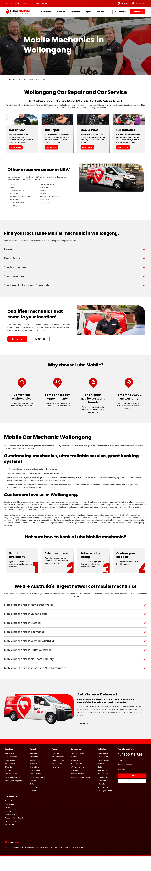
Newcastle (44, 199)
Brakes (32, 775)
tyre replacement (81, 528)
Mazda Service (103, 788)
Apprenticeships (11, 829)
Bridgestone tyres (58, 775)
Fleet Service (9, 819)
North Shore (15, 199)
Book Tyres (56, 768)
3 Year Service (10, 778)
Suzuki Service (103, 802)
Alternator (33, 778)
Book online (16, 147)
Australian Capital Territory (81, 792)
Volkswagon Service (105, 805)
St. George (14, 205)
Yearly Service (10, 775)
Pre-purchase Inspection (14, 795)
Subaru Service (103, 798)
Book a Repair (35, 768)
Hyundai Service (103, 775)
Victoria (74, 771)
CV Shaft (33, 805)
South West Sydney (17, 202)
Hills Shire (44, 187)
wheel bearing (72, 512)
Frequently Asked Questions (15, 832)
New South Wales (77, 768)
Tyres (88, 11)
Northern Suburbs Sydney (20, 196)
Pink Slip (8, 785)
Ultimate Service (11, 788)
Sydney (13, 184)
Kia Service (101, 781)
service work (84, 507)
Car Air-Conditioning (37, 792)
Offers (100, 11)
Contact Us (138, 3)
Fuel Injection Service (12, 792)
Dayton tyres (56, 781)
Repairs (61, 11)
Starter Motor (35, 781)
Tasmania (75, 785)
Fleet (37, 3)
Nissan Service (103, 795)
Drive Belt (33, 795)
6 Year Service (10, 781)
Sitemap (121, 784)
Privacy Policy (10, 839)
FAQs (44, 3)
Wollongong (45, 202)
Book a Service (10, 768)
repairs (96, 507)
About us (84, 738)
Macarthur (14, 193)
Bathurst (44, 193)
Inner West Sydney (17, 190)
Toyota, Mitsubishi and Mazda (16, 507)
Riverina (43, 190)
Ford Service (102, 778)
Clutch (32, 798)
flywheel (59, 512)
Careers (27, 3)
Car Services (45, 11)
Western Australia (77, 781)
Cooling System (35, 788)
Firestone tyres (57, 778)
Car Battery (34, 771)
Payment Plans (10, 836)
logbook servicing (103, 525)
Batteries (75, 11)
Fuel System (34, 802)
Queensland (75, 775)
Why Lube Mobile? (13, 3)
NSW (31, 79)
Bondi (12, 187)
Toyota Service (103, 792)
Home (8, 79)
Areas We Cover (20, 79)
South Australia (76, 778)
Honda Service (103, 771)
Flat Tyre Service (58, 771)
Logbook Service (11, 771)
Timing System (35, 785)
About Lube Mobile (11, 815)
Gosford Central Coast (49, 196)
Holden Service (103, 768)
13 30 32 (122, 3)
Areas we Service (125, 779)
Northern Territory (77, 788)
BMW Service (102, 785)
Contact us (122, 775)
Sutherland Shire (47, 184)
